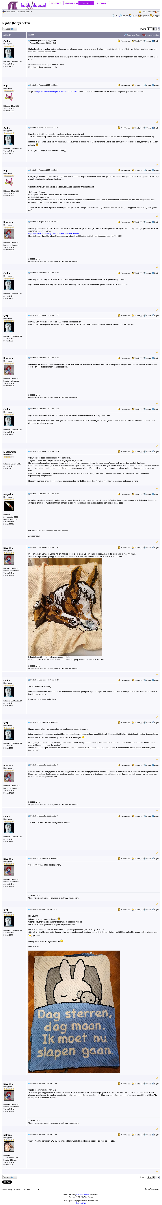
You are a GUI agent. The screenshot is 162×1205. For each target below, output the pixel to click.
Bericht (31, 35)
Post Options (124, 41)
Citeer (148, 41)
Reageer (8, 29)
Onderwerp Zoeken (132, 35)
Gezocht (29, 12)
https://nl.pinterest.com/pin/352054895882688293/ (56, 92)
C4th (7, 41)
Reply (156, 41)
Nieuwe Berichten (148, 12)
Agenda (133, 16)
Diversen (20, 12)
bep (6, 85)
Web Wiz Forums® (82, 1195)
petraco (8, 1135)
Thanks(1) (137, 85)
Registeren (145, 16)
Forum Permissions (152, 1189)
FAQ (116, 16)
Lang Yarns (81, 1203)
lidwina (8, 222)
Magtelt (8, 494)
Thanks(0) (137, 41)
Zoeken (123, 16)
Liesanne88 (11, 452)
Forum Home (10, 12)
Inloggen (156, 16)
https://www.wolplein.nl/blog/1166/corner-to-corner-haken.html (53, 233)
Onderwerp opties (150, 35)
